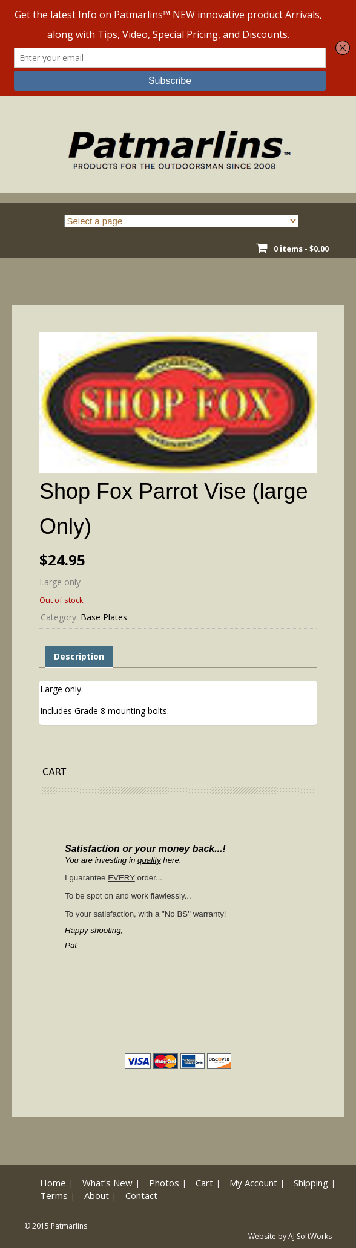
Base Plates (104, 617)
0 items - (301, 248)
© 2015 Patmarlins (55, 1226)
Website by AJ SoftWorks (290, 1236)
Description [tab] (79, 656)
